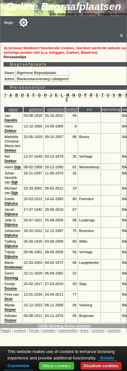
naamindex (68, 330)
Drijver (10, 309)
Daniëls (11, 120)
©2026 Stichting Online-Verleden (63, 326)
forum (34, 330)
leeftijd (71, 109)
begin (6, 330)
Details (107, 358)
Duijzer (10, 320)
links (84, 330)
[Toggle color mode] (23, 22)
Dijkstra (11, 203)
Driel (9, 299)
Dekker (10, 131)
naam (13, 109)
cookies (114, 330)
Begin (8, 22)
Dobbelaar (13, 267)
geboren (36, 109)
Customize (18, 365)
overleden (55, 109)
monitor (49, 330)
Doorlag (11, 278)
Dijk (17, 167)
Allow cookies (56, 365)
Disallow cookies (101, 365)
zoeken (20, 330)
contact (98, 330)
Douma (11, 288)
